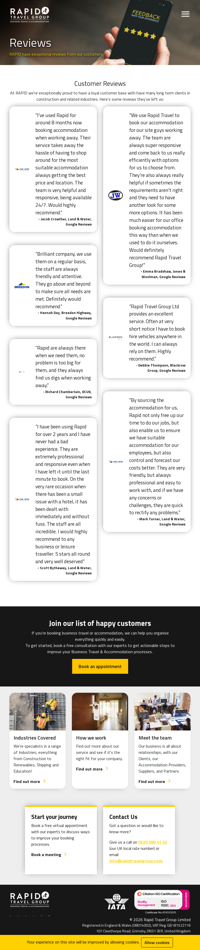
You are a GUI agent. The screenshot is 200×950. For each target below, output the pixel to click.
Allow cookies (157, 942)
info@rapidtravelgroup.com (135, 861)
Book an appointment (100, 666)
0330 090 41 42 (152, 842)
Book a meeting (49, 854)
